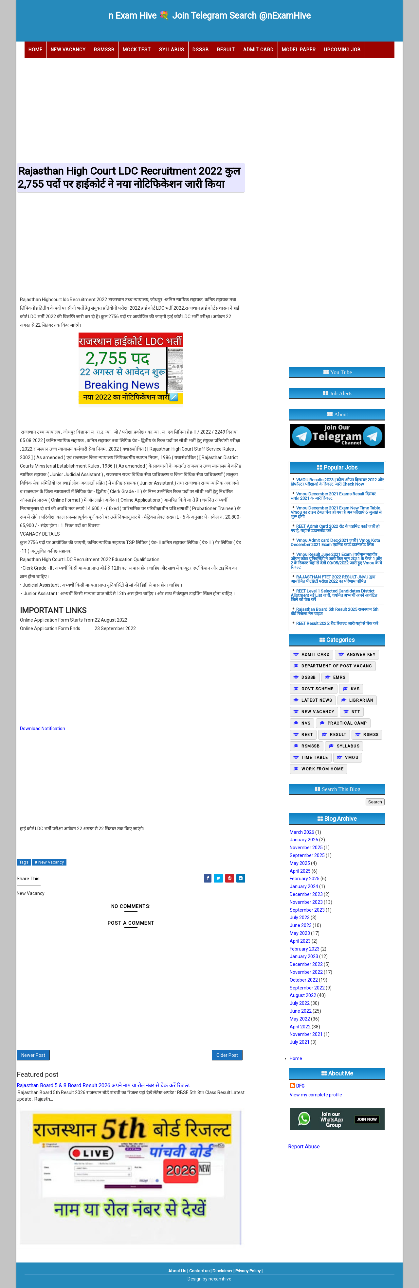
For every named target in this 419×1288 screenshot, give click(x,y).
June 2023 (301, 925)
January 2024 (304, 886)
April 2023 (300, 941)
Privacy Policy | (249, 1270)
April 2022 (300, 1026)
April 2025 (300, 871)
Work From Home (322, 769)
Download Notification (42, 728)
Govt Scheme (317, 689)
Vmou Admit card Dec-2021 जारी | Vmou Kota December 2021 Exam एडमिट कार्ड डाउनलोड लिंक (335, 542)
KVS (355, 689)
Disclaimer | (223, 1270)
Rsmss (371, 734)
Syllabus (171, 49)
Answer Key (361, 654)
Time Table (314, 757)
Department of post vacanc (336, 666)
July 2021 (300, 1042)
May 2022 (300, 1019)
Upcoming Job (342, 49)
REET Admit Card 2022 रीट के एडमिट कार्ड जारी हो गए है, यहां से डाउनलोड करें (335, 528)
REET (307, 734)
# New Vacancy (49, 862)
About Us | (178, 1270)
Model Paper (299, 49)
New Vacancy (68, 49)
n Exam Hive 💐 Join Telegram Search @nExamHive (209, 15)
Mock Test (137, 49)
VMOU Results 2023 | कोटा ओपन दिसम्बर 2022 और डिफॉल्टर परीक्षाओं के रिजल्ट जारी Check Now (337, 482)
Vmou (351, 757)
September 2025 (307, 855)
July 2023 (300, 917)
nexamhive (220, 1278)
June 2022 (301, 1011)
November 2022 (306, 972)
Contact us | (200, 1270)
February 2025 (304, 878)
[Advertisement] (209, 108)
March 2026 (302, 832)
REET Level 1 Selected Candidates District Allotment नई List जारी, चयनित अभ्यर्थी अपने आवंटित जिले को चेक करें (334, 595)
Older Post (227, 1055)
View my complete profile (316, 1094)
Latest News (316, 700)
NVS (306, 723)
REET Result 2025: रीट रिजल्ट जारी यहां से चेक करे (337, 623)
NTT (356, 712)
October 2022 (304, 980)
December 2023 (306, 894)
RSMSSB (104, 49)
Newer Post (33, 1055)
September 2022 (307, 987)
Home (35, 49)
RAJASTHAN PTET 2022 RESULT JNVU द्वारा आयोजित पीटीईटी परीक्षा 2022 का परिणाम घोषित (333, 579)
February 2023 (304, 949)
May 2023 (300, 933)
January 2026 (304, 839)
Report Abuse (304, 1146)
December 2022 (306, 964)
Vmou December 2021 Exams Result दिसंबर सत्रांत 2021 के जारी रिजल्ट (333, 496)
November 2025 (306, 847)
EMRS (339, 677)
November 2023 (306, 902)
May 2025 (300, 863)
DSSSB (200, 49)
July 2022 (300, 1003)
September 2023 (307, 910)
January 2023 (304, 956)
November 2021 (306, 1034)
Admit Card (258, 49)
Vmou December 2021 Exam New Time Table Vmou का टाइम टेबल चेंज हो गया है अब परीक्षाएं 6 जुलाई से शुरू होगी (336, 512)
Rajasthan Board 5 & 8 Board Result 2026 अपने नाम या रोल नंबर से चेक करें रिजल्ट (103, 1085)
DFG (300, 1086)
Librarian (361, 700)
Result (226, 49)
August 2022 (303, 995)
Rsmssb (310, 746)
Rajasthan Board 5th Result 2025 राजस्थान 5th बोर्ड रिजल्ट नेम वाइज (334, 611)
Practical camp (347, 723)
